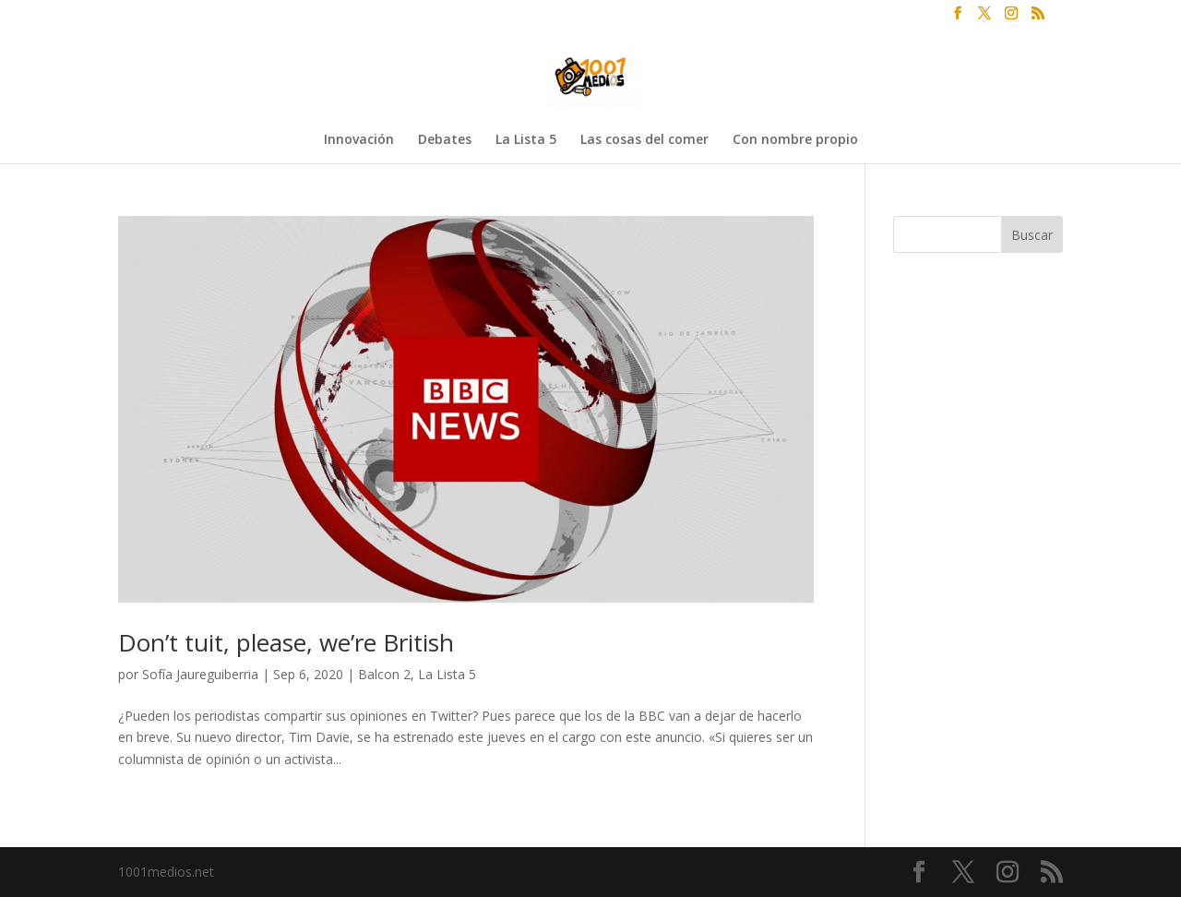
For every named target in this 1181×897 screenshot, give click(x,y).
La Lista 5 (525, 140)
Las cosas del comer (644, 140)
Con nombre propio (795, 140)
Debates (444, 140)
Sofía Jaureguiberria (200, 674)
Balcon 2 (384, 674)
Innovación (359, 140)
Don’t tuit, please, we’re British (286, 642)
